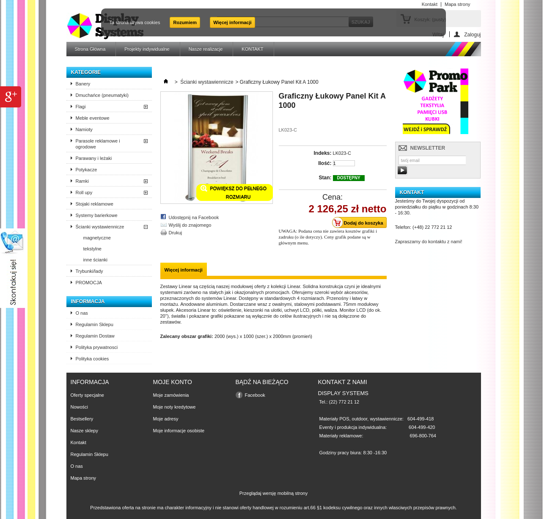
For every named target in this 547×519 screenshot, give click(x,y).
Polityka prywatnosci (97, 347)
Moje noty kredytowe (174, 406)
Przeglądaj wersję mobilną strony (273, 493)
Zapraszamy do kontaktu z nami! (428, 241)
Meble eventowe (93, 118)
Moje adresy (166, 418)
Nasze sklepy (84, 430)
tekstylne (92, 248)
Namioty (84, 129)
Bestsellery (82, 418)
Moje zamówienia (171, 395)
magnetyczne (97, 237)
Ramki (82, 181)
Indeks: (322, 153)
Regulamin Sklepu (94, 324)
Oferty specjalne (87, 395)
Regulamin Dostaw (95, 335)
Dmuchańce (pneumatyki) (102, 95)
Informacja (88, 302)
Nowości (79, 406)
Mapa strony (83, 478)
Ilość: (324, 163)
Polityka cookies (92, 358)
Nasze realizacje (206, 49)
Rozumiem (185, 22)
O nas (82, 313)
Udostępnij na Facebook (194, 217)
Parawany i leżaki (94, 158)
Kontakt (78, 442)
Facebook (255, 395)
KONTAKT (252, 49)
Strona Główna (90, 49)
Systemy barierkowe (97, 215)
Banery (83, 83)
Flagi (81, 106)
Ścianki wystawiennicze (100, 226)
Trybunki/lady (89, 271)
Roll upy (84, 192)
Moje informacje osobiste (179, 430)
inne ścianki (95, 259)
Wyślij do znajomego (190, 225)
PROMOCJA (89, 282)
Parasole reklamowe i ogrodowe (98, 143)
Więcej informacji (232, 22)
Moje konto (172, 382)
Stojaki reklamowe (94, 203)
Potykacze (86, 169)
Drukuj (175, 232)
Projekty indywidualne (146, 49)
